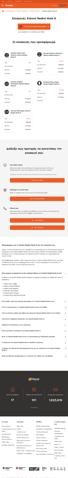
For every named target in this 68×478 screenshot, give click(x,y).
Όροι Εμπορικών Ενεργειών (45, 454)
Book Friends (58, 450)
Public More (58, 441)
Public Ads (20, 426)
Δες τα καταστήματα (37, 198)
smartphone (10, 11)
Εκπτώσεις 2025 (41, 448)
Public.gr (9, 1)
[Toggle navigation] (3, 5)
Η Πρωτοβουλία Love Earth (9, 430)
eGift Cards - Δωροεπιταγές (26, 450)
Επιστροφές (40, 435)
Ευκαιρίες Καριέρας (8, 445)
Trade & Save (21, 432)
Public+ (19, 429)
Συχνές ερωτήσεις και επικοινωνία (43, 444)
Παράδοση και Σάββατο (24, 453)
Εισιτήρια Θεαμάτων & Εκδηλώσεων (24, 447)
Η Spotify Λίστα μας (59, 457)
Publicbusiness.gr (60, 428)
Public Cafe (5, 442)
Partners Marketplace (58, 432)
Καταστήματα (29, 1)
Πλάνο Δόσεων (41, 437)
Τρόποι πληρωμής (42, 432)
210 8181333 (18, 1)
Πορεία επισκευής (42, 440)
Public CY (57, 444)
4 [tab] (36, 407)
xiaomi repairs (35, 11)
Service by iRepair (23, 435)
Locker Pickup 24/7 (23, 437)
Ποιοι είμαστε (6, 426)
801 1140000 (37, 227)
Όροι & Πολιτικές (41, 451)
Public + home (59, 447)
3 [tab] (34, 407)
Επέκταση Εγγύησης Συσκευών (23, 441)
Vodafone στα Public (59, 437)
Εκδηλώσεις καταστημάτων (7, 438)
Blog (3, 1)
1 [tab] (31, 407)
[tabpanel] (12, 394)
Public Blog (57, 453)
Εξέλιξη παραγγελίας (43, 426)
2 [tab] (33, 407)
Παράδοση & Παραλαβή (44, 429)
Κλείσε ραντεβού (37, 180)
